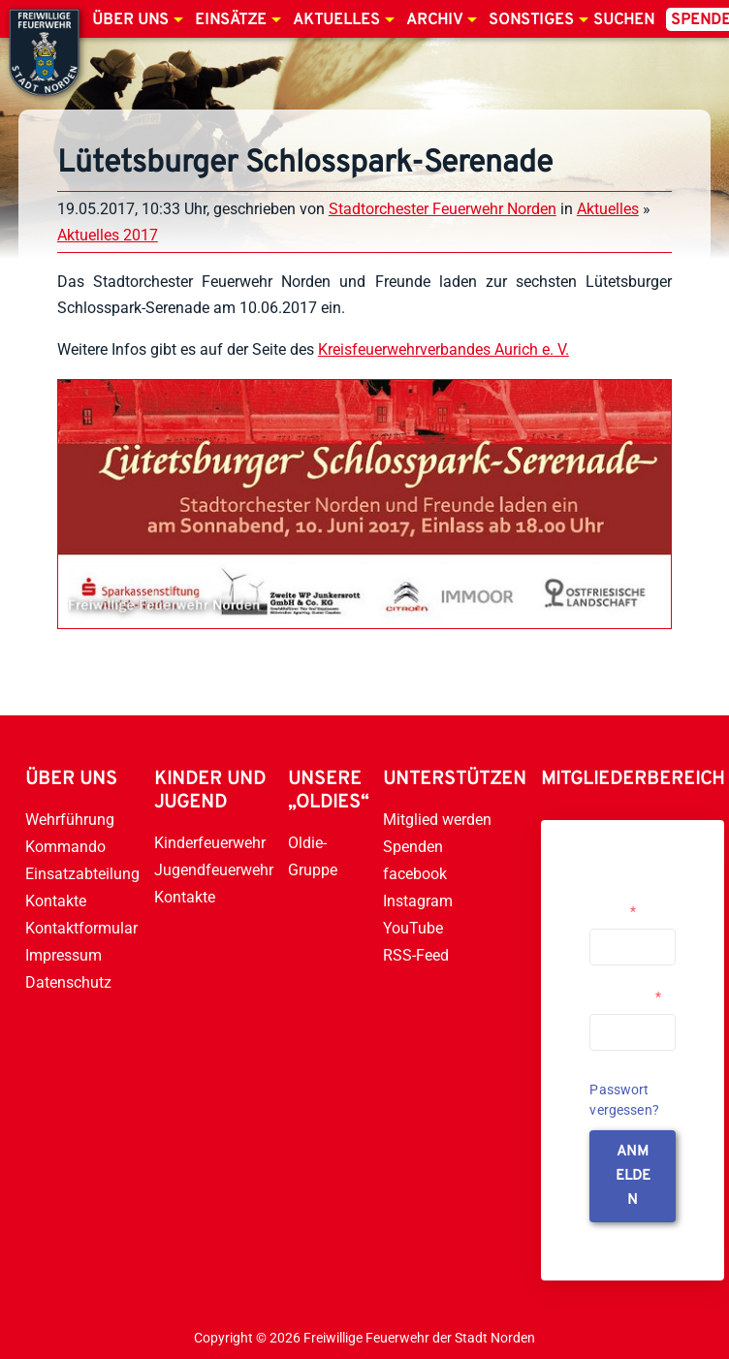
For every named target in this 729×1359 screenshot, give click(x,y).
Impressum (63, 955)
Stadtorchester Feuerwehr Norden (442, 209)
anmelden (633, 1176)
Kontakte (55, 901)
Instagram (418, 901)
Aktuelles (336, 20)
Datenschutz (68, 982)
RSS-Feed (416, 955)
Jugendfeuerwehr (213, 870)
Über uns (130, 20)
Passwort (625, 996)
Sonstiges (531, 20)
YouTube (413, 928)
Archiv (434, 20)
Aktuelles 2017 (107, 235)
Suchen (623, 20)
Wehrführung (69, 819)
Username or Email (627, 903)
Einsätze (231, 20)
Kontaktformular (81, 928)
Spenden (413, 847)
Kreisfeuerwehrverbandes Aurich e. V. (443, 349)
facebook (415, 874)
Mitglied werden (437, 819)
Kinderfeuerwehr (210, 843)
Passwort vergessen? (624, 1100)
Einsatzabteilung (82, 874)
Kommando (65, 847)
